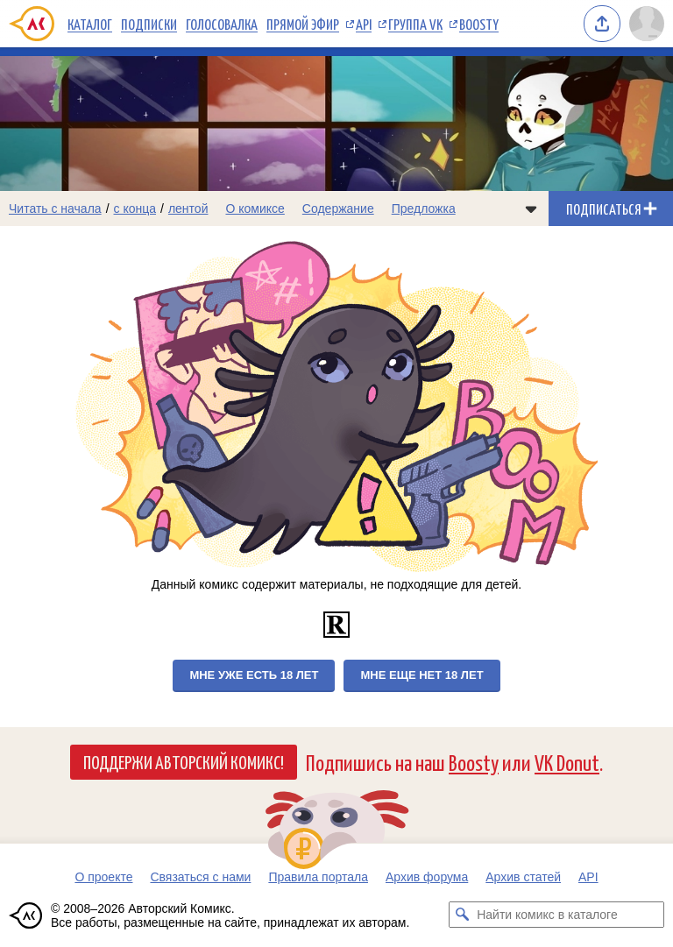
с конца (135, 208)
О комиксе (254, 208)
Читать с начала (55, 208)
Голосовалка (222, 23)
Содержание (338, 208)
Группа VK (415, 23)
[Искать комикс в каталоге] (462, 914)
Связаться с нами (200, 877)
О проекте (103, 877)
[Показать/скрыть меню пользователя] (646, 23)
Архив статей (523, 877)
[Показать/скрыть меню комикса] (531, 208)
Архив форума (427, 877)
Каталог (89, 23)
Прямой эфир (302, 23)
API (364, 23)
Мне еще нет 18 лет (421, 675)
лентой (188, 208)
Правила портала (318, 877)
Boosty (479, 23)
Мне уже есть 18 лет (253, 675)
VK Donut (567, 761)
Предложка (424, 208)
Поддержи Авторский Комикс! (183, 761)
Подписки (149, 23)
